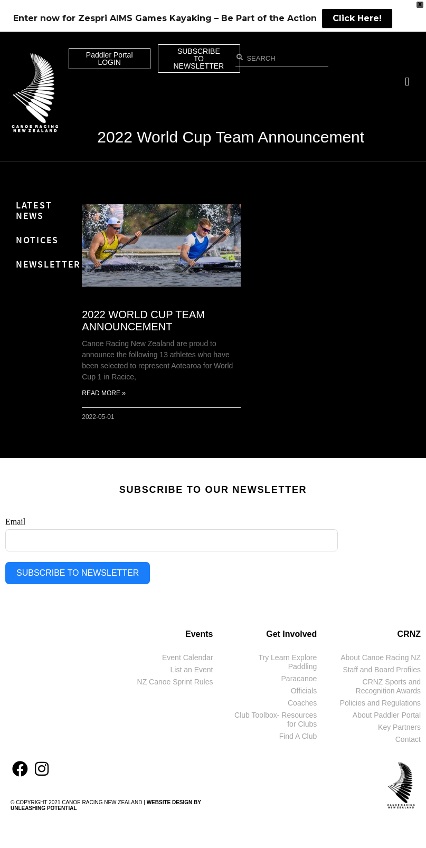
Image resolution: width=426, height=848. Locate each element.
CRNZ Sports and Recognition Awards (388, 686)
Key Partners (399, 727)
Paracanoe (299, 678)
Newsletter (43, 264)
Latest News (34, 210)
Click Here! (357, 18)
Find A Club (298, 736)
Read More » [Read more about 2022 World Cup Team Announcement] (104, 393)
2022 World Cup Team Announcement (230, 137)
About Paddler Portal (387, 715)
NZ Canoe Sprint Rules (175, 682)
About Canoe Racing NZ (380, 657)
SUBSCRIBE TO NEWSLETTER (77, 572)
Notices (37, 240)
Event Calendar (187, 657)
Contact (408, 739)
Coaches (302, 703)
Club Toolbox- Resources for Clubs (275, 719)
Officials (304, 691)
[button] (407, 82)
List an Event (192, 669)
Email (15, 521)
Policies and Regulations (380, 703)
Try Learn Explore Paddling (288, 662)
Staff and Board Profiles (382, 669)
